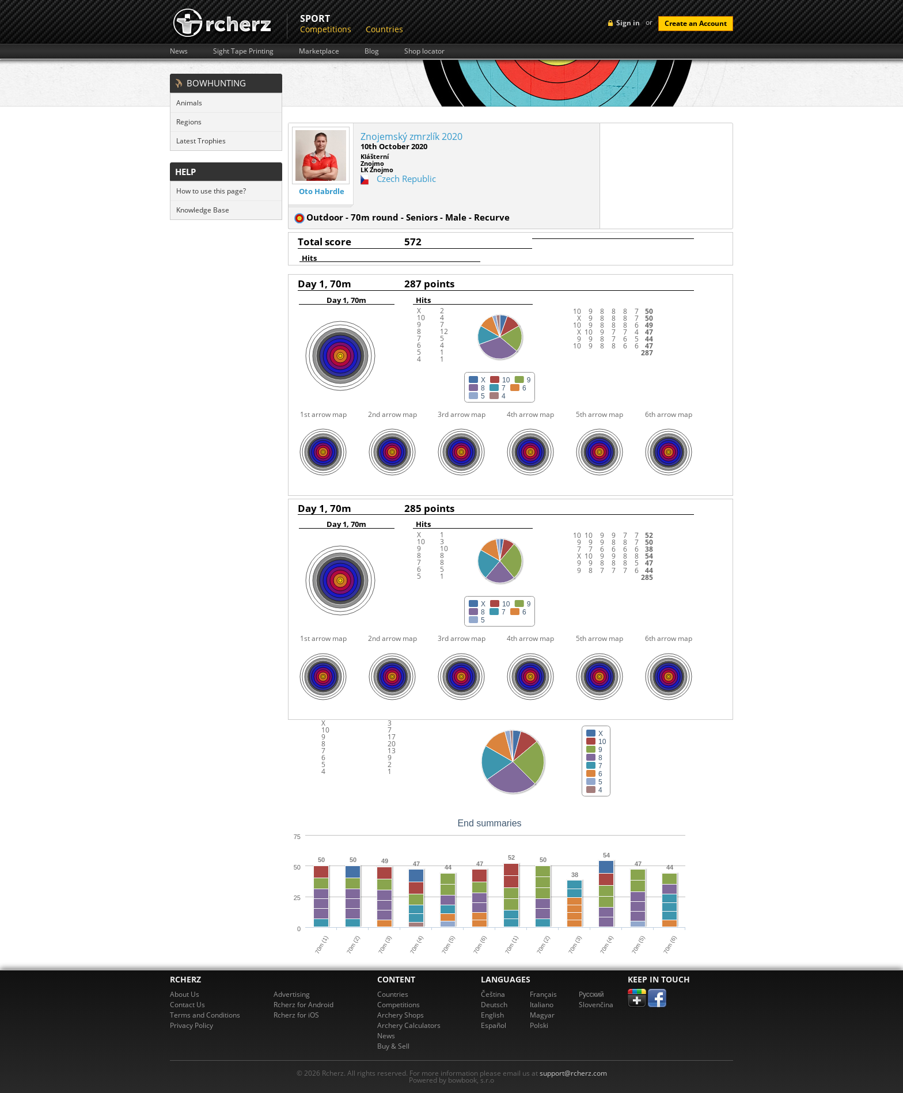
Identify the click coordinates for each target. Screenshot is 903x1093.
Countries (384, 29)
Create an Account (696, 23)
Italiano (541, 1004)
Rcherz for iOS (296, 1015)
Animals (189, 103)
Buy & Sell (393, 1046)
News (179, 51)
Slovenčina (596, 1004)
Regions (189, 122)
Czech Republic (406, 178)
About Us (184, 994)
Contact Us (187, 1004)
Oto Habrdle (321, 191)
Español (493, 1025)
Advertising (292, 994)
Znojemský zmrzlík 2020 (411, 136)
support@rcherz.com (573, 1073)
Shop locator (424, 51)
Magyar (542, 1015)
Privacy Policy (191, 1025)
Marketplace (319, 51)
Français (543, 994)
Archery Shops (400, 1015)
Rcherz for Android (303, 1004)
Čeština (493, 994)
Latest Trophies (201, 141)
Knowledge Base (202, 210)
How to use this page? (211, 191)
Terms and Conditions (205, 1015)
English (492, 1015)
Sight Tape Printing (243, 51)
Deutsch (494, 1004)
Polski (539, 1025)
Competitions (325, 29)
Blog (372, 51)
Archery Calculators (409, 1025)
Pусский (591, 994)
